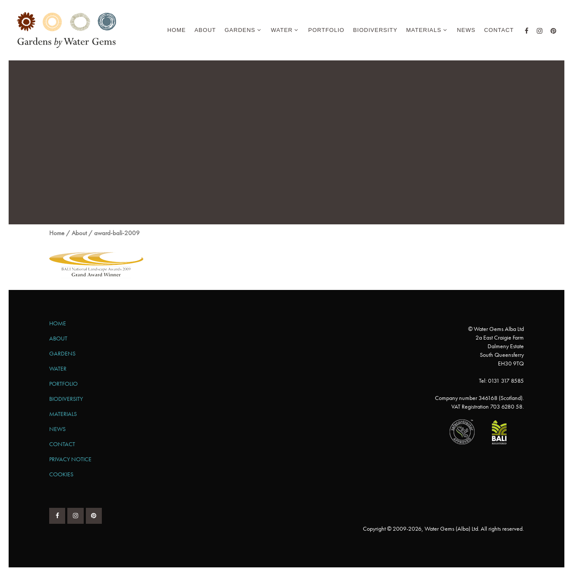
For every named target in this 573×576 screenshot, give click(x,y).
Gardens (62, 353)
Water (57, 368)
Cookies (61, 474)
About (79, 233)
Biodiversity (66, 399)
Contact (62, 444)
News (57, 429)
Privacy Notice (70, 459)
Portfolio (63, 383)
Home (56, 233)
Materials (63, 414)
